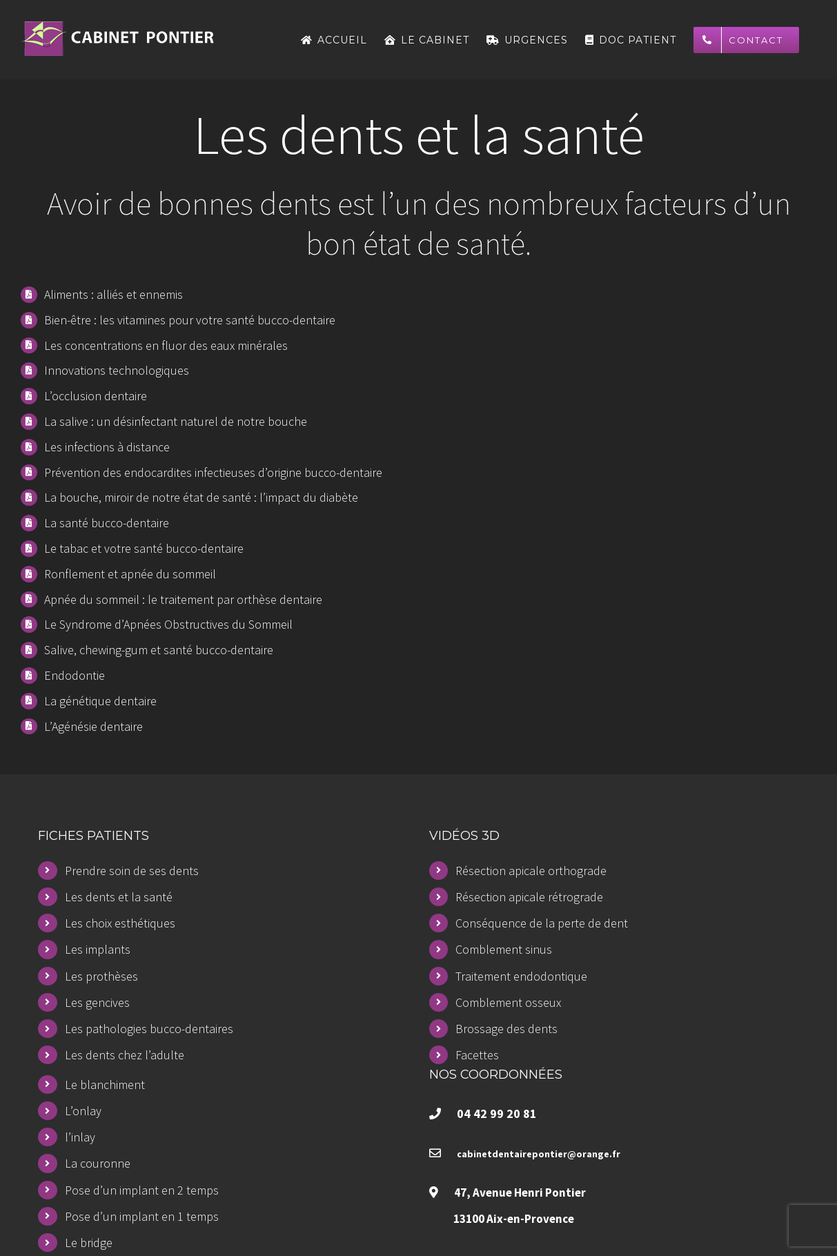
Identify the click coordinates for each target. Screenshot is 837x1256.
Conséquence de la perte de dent (541, 923)
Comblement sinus (503, 949)
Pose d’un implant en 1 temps (142, 1216)
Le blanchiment (105, 1084)
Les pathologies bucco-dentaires (149, 1029)
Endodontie (74, 675)
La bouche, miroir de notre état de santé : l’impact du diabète (201, 497)
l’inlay (80, 1137)
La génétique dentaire (100, 701)
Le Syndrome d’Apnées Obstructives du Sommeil (168, 624)
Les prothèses (101, 976)
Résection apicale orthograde (531, 871)
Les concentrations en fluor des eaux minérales (166, 345)
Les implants (97, 949)
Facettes (477, 1055)
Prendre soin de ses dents (132, 871)
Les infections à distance (107, 447)
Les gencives (97, 1002)
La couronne (97, 1163)
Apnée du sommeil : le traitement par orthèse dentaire (183, 599)
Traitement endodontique (521, 976)
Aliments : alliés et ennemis (113, 294)
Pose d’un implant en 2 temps (142, 1190)
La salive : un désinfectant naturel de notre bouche (175, 421)
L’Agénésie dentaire (93, 726)
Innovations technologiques (116, 370)
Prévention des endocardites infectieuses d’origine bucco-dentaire (213, 472)
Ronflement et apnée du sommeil (130, 574)
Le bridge (88, 1242)
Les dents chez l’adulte (124, 1055)
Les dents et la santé (119, 897)
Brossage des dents (506, 1029)
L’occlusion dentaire (95, 396)
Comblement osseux (508, 1002)
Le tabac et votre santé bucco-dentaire (144, 548)
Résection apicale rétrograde (529, 897)
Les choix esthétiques (120, 923)
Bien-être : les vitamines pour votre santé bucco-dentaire (189, 320)
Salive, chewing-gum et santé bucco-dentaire (158, 650)
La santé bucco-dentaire (106, 523)
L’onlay (83, 1111)
